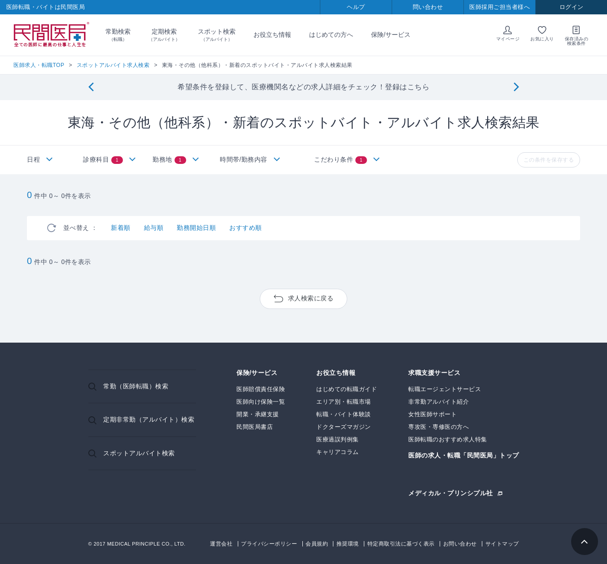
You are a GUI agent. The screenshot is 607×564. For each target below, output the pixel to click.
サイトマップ (502, 544)
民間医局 (51, 35)
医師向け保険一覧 (260, 401)
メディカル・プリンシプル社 (450, 492)
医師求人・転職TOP (38, 65)
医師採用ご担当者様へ (499, 7)
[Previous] (91, 87)
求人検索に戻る (311, 298)
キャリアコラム (337, 452)
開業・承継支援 (257, 414)
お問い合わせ (460, 544)
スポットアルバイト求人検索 (113, 65)
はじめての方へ (331, 34)
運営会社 (221, 544)
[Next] (516, 87)
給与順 (154, 227)
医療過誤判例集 (337, 439)
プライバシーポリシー (269, 544)
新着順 (121, 227)
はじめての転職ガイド (346, 389)
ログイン (571, 7)
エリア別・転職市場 (343, 401)
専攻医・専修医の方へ (438, 426)
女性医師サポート (432, 414)
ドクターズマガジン (343, 426)
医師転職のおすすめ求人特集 (447, 439)
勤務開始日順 (196, 227)
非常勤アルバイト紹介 (438, 401)
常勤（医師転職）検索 (135, 386)
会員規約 (317, 544)
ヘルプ (356, 7)
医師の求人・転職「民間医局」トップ (463, 455)
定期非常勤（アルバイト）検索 (148, 419)
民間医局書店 (254, 426)
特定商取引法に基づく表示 (401, 544)
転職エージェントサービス (444, 389)
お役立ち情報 (272, 34)
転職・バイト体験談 (343, 414)
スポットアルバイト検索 (139, 453)
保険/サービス (390, 34)
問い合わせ (428, 7)
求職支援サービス (434, 373)
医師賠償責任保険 (260, 389)
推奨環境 (347, 544)
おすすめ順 (245, 227)
